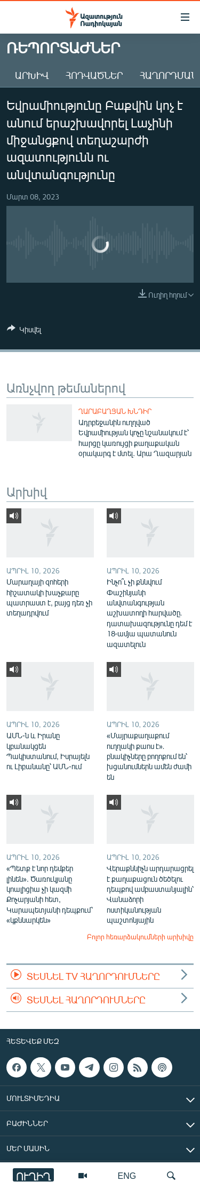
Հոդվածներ (94, 75)
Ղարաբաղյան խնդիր (114, 411)
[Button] (24, 331)
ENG (127, 1175)
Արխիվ (32, 75)
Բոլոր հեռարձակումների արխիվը (140, 936)
